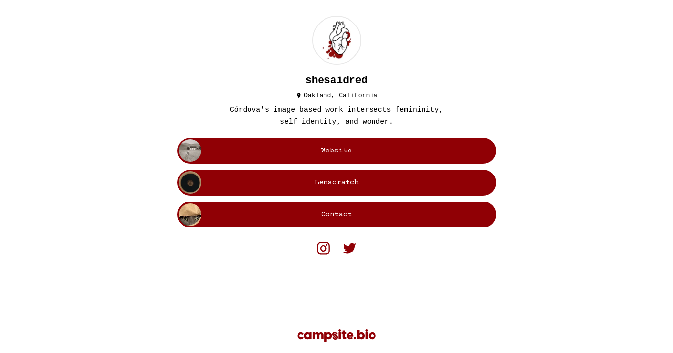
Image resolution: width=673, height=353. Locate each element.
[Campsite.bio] (336, 335)
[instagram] (323, 248)
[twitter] (349, 248)
